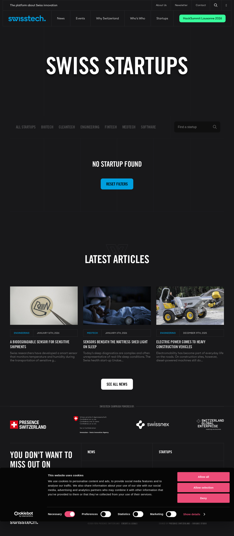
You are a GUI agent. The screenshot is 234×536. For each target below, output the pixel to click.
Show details (191, 528)
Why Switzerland (107, 18)
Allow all (203, 491)
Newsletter (181, 5)
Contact (201, 5)
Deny (203, 512)
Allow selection (203, 502)
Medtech (128, 127)
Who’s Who (137, 18)
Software (148, 127)
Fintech (111, 127)
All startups (26, 127)
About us (165, 469)
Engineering (89, 127)
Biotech (47, 127)
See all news (117, 384)
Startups (162, 18)
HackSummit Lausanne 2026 (202, 18)
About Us (161, 5)
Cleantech (67, 127)
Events (80, 18)
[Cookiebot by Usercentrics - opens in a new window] (24, 529)
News (61, 18)
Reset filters (117, 184)
